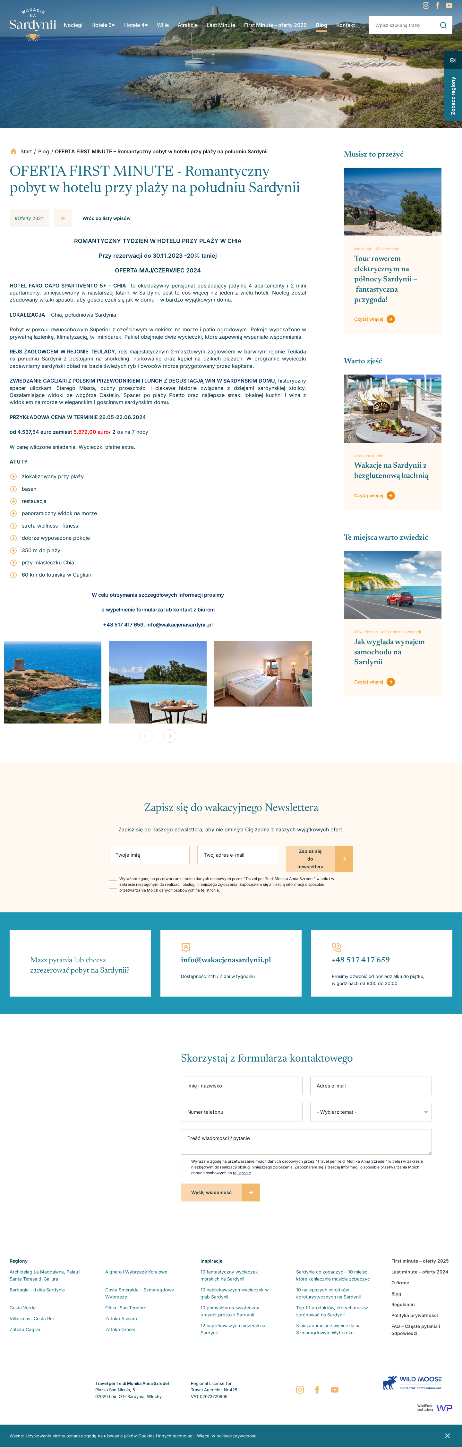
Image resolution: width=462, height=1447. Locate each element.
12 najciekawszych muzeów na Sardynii (233, 1329)
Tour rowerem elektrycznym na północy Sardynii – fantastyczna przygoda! (385, 279)
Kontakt (343, 26)
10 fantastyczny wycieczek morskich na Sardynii (229, 1275)
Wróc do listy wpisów (106, 218)
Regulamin (403, 1304)
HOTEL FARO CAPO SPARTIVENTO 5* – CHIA (68, 285)
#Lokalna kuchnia (370, 455)
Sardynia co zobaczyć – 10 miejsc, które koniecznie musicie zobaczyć (333, 1275)
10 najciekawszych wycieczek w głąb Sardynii (235, 1293)
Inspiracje (211, 1261)
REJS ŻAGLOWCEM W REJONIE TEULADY (62, 351)
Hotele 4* (137, 26)
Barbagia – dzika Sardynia (37, 1289)
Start (26, 151)
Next (169, 736)
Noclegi (75, 26)
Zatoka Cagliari (25, 1329)
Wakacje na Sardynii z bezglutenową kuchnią (391, 471)
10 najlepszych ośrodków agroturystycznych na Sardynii (328, 1293)
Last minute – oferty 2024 (419, 1271)
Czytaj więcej (368, 319)
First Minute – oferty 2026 (275, 26)
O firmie (400, 1282)
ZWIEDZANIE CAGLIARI (39, 380)
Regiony (19, 1261)
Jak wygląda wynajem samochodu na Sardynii (389, 652)
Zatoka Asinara (121, 1318)
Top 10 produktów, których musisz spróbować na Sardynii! (332, 1311)
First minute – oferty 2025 (420, 1261)
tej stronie (210, 890)
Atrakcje (188, 26)
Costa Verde (23, 1307)
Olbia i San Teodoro (125, 1307)
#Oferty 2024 (29, 218)
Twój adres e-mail (224, 855)
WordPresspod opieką (425, 1407)
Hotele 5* (104, 26)
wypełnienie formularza (134, 609)
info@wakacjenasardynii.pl (179, 624)
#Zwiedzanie (387, 249)
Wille (163, 26)
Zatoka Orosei (120, 1329)
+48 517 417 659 (361, 960)
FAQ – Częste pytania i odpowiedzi (415, 1329)
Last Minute (220, 26)
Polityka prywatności (414, 1315)
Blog (320, 26)
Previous (146, 736)
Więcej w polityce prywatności (227, 1435)
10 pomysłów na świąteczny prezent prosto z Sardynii (230, 1311)
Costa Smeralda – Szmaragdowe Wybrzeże (139, 1293)
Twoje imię (128, 855)
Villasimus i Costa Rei (32, 1318)
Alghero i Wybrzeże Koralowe (136, 1271)
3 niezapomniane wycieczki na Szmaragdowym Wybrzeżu (328, 1329)
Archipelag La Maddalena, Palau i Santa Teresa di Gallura (45, 1275)
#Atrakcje (363, 249)
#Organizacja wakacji (401, 631)
